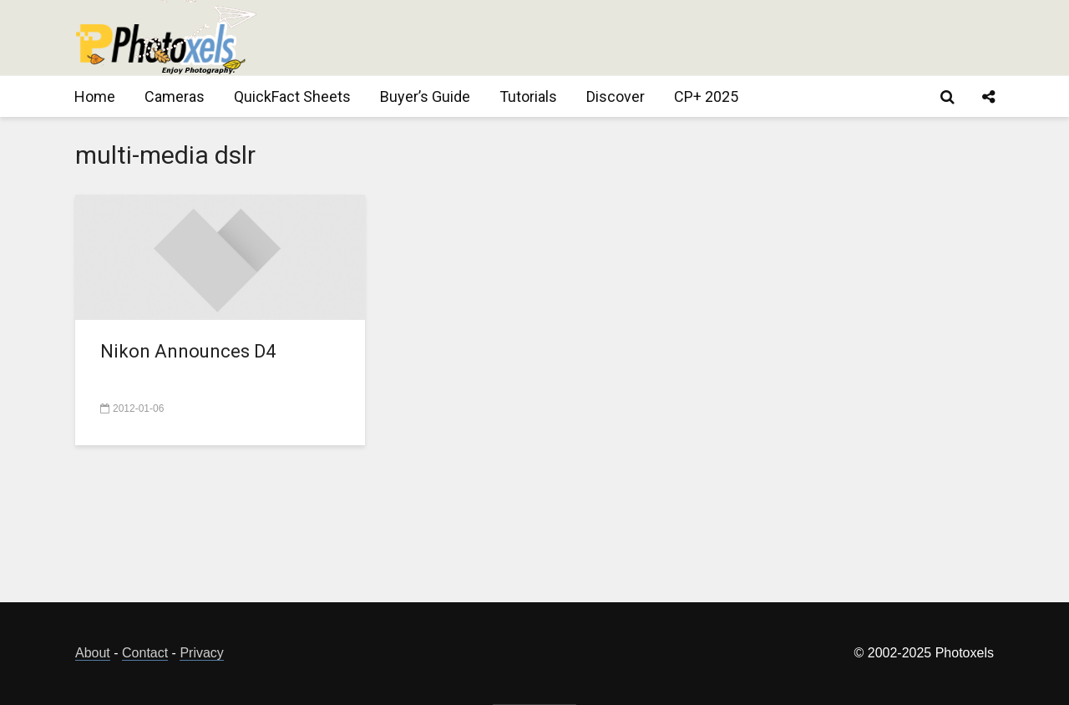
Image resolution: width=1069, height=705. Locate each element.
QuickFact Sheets (292, 96)
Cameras (174, 96)
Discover (615, 96)
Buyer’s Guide (425, 96)
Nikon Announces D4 (188, 351)
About (92, 653)
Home (94, 96)
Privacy (201, 653)
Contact (145, 653)
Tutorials (528, 96)
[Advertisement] (690, 37)
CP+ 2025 (706, 96)
